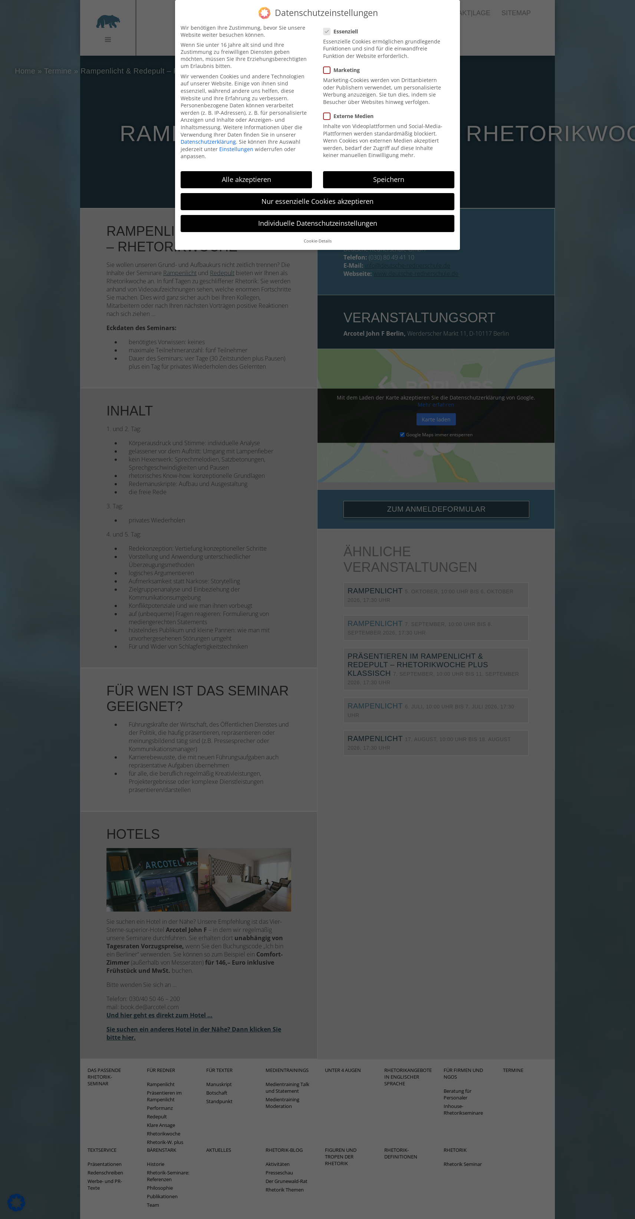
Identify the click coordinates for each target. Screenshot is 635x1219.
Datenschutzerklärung (208, 130)
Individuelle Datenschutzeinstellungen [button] (317, 212)
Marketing (344, 58)
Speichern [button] (388, 167)
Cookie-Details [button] (318, 229)
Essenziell (343, 19)
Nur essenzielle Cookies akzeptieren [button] (317, 190)
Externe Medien (350, 104)
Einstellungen (236, 137)
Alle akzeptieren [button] (246, 167)
